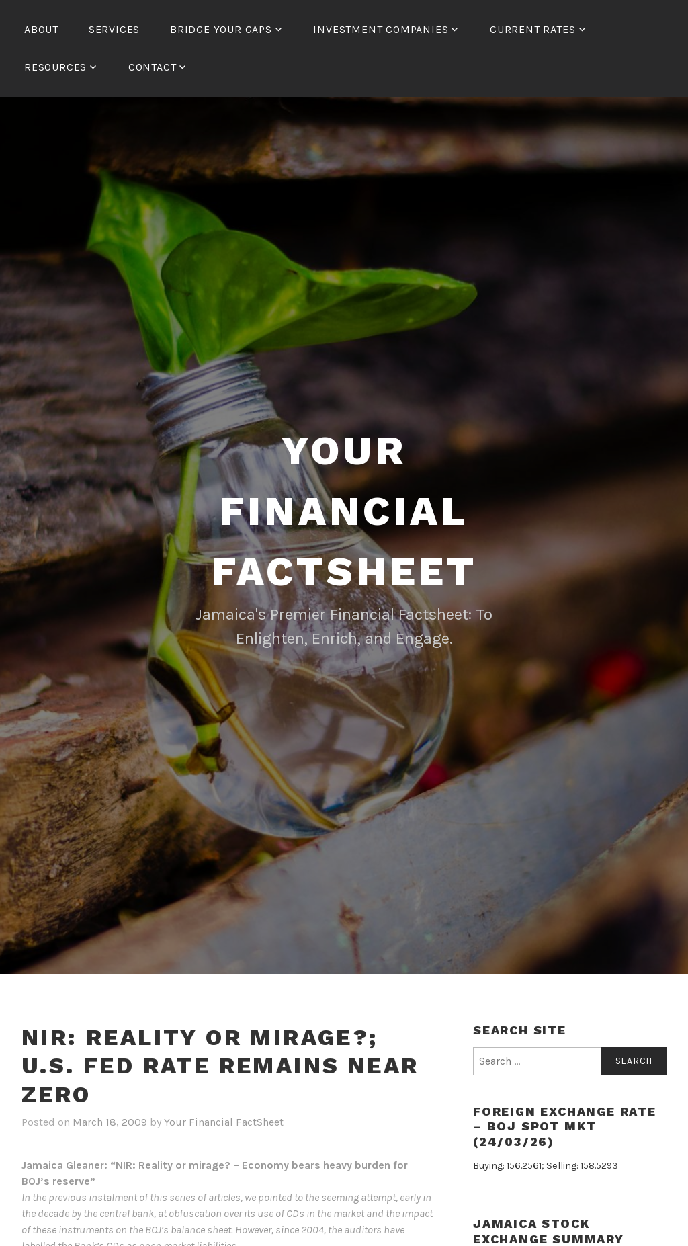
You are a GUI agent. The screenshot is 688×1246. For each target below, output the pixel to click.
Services (114, 29)
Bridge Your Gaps (221, 29)
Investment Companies (380, 29)
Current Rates (532, 29)
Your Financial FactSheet (344, 511)
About (41, 29)
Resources (55, 66)
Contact (152, 66)
